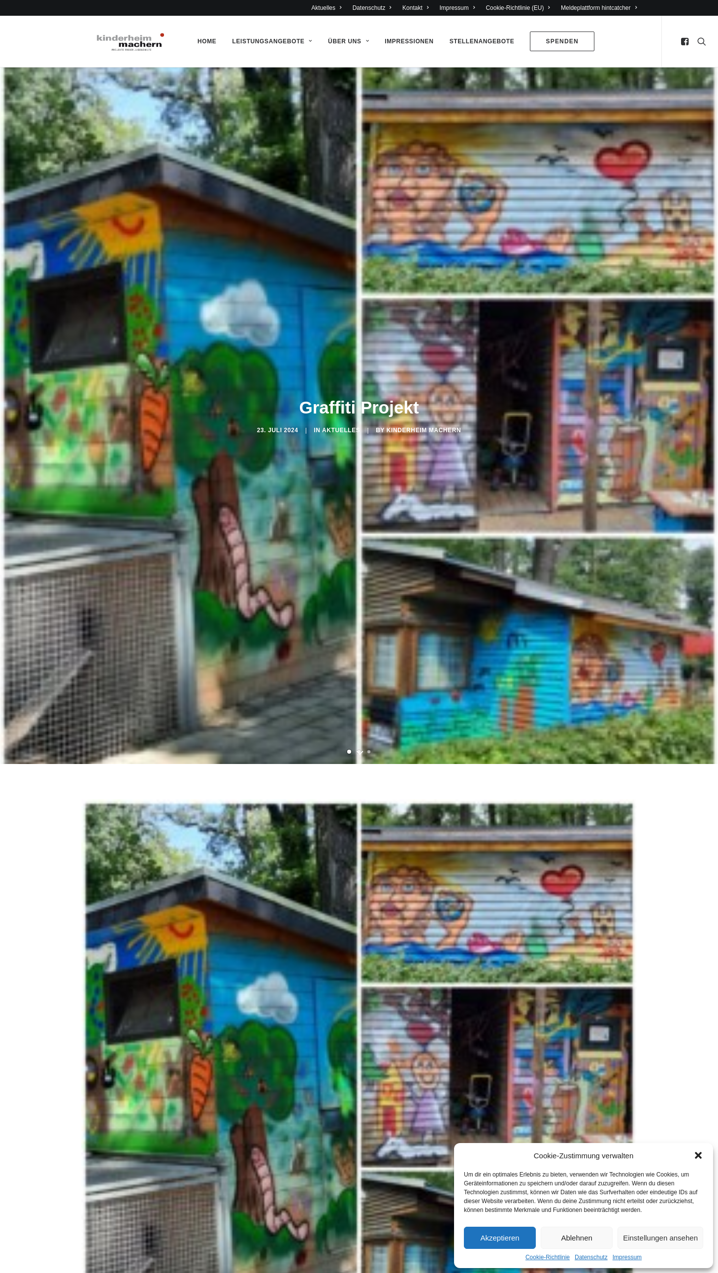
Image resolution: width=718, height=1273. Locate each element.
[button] (698, 1155)
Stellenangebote (477, 41)
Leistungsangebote (268, 41)
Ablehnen (576, 1238)
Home (202, 41)
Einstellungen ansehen (660, 1238)
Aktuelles (326, 7)
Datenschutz (591, 1257)
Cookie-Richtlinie (547, 1257)
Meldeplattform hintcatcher (599, 7)
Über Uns (344, 41)
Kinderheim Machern (424, 425)
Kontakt (415, 7)
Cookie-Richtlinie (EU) (518, 7)
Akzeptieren (499, 1238)
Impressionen (404, 41)
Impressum (627, 1257)
